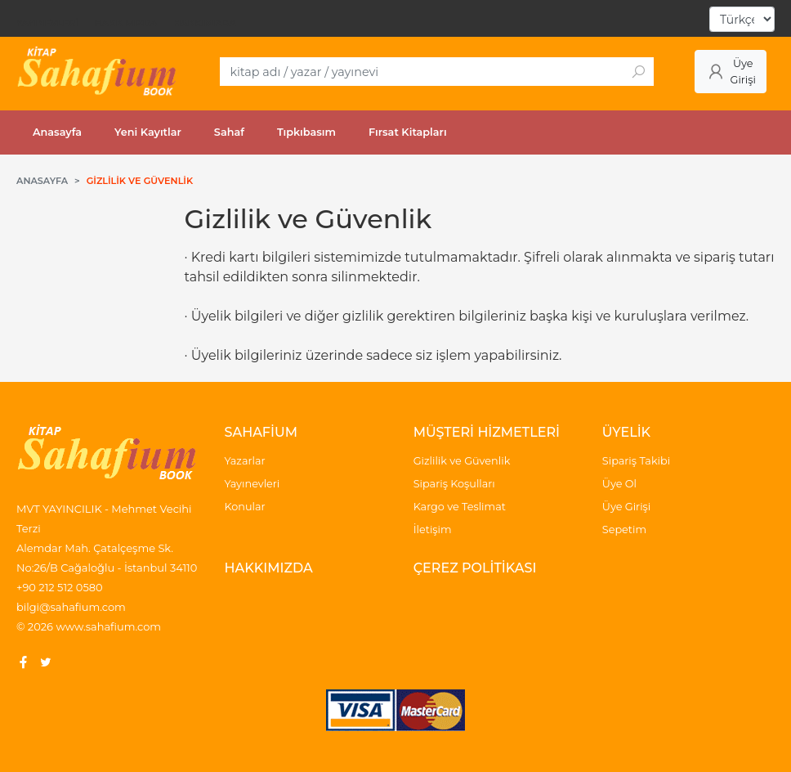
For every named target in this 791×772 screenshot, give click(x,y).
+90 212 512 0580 (59, 587)
